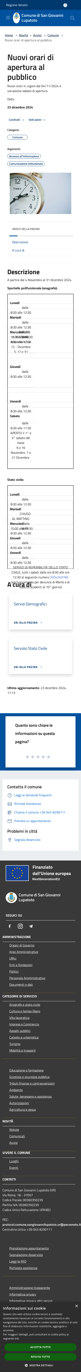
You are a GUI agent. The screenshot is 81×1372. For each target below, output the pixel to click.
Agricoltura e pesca (22, 1109)
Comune (53, 35)
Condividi (17, 119)
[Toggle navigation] (8, 17)
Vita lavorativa (19, 1017)
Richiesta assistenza (23, 1267)
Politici (14, 971)
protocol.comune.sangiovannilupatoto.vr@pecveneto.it (41, 1224)
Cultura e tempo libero (24, 1011)
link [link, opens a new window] (17, 1338)
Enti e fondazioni (20, 964)
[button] (40, 1365)
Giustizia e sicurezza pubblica (29, 1076)
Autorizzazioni (19, 1103)
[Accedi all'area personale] (65, 5)
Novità (23, 35)
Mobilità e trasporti (22, 1050)
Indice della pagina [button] (26, 229)
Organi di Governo (21, 945)
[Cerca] (72, 18)
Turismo (14, 1043)
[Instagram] (20, 926)
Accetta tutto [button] (40, 1347)
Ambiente (16, 1089)
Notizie (14, 1129)
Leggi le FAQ (17, 1261)
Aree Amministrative (23, 951)
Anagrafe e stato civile (24, 1004)
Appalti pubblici (19, 1030)
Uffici (12, 958)
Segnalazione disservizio (26, 1254)
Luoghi (14, 1161)
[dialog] (40, 1337)
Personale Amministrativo (27, 977)
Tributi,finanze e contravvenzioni (32, 1083)
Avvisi (37, 35)
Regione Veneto (17, 4)
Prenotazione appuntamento (29, 1248)
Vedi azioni (38, 119)
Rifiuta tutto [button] (40, 1356)
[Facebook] (10, 926)
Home (9, 35)
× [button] (76, 1306)
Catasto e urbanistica (24, 1037)
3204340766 (59, 577)
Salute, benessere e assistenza (30, 1096)
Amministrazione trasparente (29, 1287)
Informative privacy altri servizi (30, 1300)
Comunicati (17, 1136)
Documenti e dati (21, 984)
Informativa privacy (22, 1294)
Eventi (13, 1167)
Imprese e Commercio (24, 1024)
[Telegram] (31, 926)
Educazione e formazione (26, 1070)
